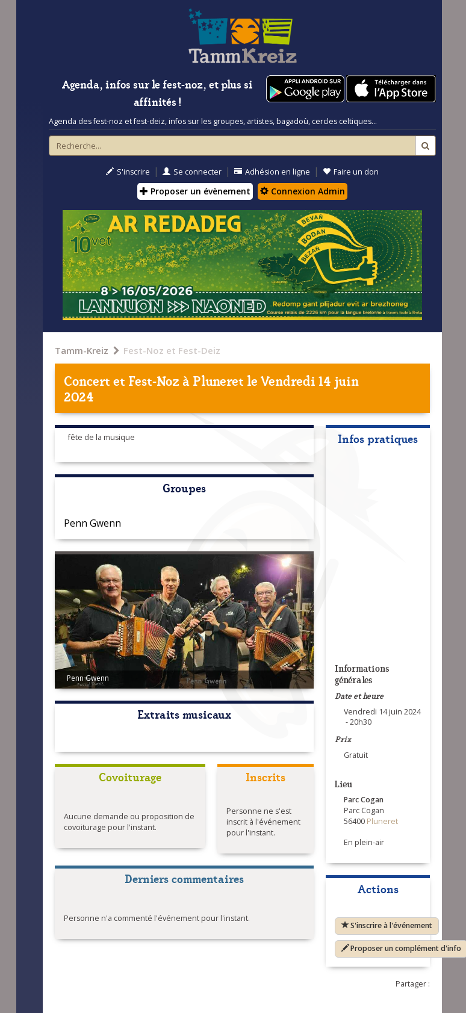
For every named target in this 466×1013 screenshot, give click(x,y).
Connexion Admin (302, 191)
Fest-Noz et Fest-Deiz (171, 350)
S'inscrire (128, 172)
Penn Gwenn (92, 523)
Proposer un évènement (195, 191)
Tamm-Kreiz (81, 350)
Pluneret (218, 380)
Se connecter (192, 172)
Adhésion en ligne (272, 172)
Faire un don (351, 172)
